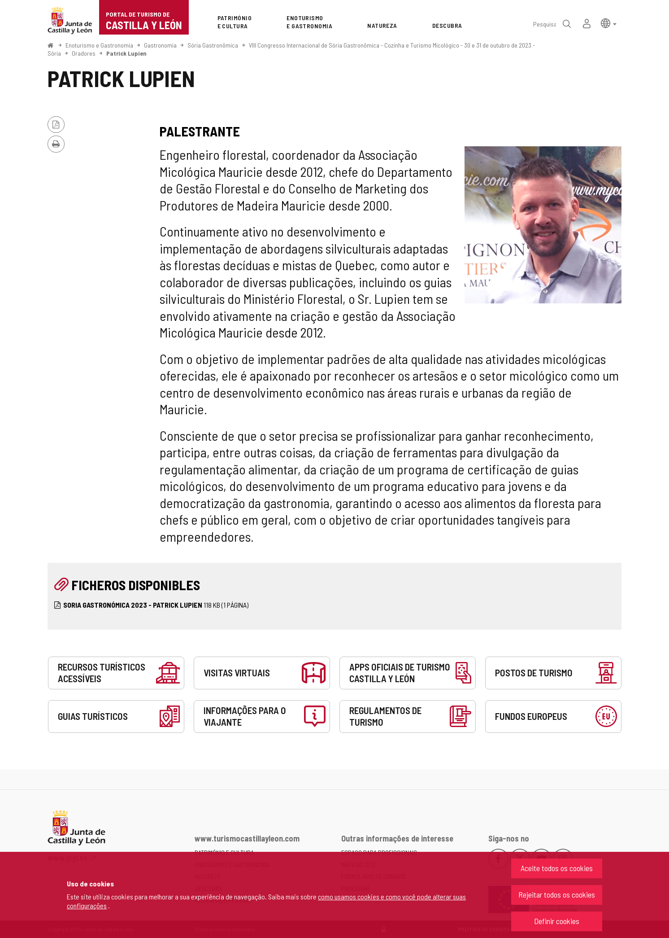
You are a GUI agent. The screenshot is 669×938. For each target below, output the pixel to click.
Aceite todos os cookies (557, 868)
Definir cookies (556, 921)
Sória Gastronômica (212, 45)
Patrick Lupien (126, 53)
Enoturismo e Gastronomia (99, 45)
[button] (609, 22)
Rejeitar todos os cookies (556, 894)
